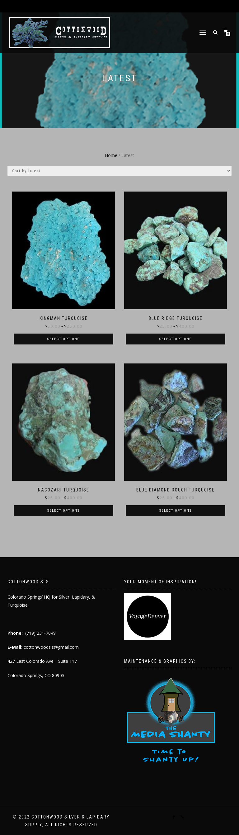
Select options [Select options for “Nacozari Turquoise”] (63, 511)
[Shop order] (119, 171)
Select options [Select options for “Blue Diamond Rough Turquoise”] (175, 511)
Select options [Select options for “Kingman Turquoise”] (63, 339)
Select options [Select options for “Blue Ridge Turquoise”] (175, 339)
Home (111, 155)
